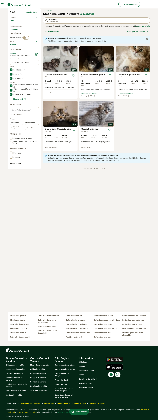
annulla (34, 53)
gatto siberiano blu (74, 316)
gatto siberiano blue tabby (105, 328)
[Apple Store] (114, 367)
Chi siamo (83, 362)
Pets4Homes (26, 403)
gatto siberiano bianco (75, 320)
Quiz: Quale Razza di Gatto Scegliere (63, 396)
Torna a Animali (17, 17)
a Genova (87, 14)
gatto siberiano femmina (48, 316)
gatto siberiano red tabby (77, 328)
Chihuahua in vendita (15, 365)
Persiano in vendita (38, 386)
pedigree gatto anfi (74, 337)
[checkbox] (11, 65)
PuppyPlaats (49, 403)
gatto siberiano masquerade (78, 333)
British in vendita (37, 369)
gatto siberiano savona (20, 324)
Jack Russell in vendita (16, 391)
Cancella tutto (31, 12)
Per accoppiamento (20, 39)
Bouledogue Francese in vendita (16, 385)
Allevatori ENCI (85, 383)
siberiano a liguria (17, 320)
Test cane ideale (86, 387)
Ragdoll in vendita (38, 373)
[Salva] (73, 75)
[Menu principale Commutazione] (2, 4)
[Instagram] (117, 374)
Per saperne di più (142, 26)
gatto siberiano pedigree (76, 324)
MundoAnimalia (63, 403)
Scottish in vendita (38, 382)
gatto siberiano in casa (132, 324)
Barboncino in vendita (15, 369)
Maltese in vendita (14, 395)
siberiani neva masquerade (134, 328)
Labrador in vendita (14, 373)
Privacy (82, 366)
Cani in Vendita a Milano (65, 365)
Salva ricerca (52, 31)
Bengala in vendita (38, 378)
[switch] (25, 48)
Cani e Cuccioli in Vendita (16, 359)
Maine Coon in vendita (39, 365)
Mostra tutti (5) (19, 162)
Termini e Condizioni (87, 379)
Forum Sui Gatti (61, 384)
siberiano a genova (18, 316)
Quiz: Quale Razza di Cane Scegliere (63, 389)
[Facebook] (111, 374)
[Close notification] (147, 39)
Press (81, 375)
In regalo (29, 34)
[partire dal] (16, 190)
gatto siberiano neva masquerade (47, 321)
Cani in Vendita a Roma (65, 369)
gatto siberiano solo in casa (134, 316)
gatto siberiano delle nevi (133, 320)
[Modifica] (36, 117)
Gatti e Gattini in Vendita (40, 359)
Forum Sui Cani (61, 380)
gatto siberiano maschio (20, 337)
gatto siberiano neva (47, 327)
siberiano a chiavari (18, 328)
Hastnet (37, 403)
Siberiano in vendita (38, 390)
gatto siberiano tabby (103, 316)
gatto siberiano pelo (103, 337)
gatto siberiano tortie (103, 324)
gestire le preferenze (66, 412)
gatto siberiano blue (103, 333)
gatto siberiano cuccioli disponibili (48, 332)
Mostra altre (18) (31, 108)
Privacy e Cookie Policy (26, 412)
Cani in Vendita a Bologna (62, 374)
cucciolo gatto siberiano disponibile (132, 334)
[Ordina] (135, 31)
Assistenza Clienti (86, 371)
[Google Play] (114, 359)
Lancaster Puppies (97, 403)
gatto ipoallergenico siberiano (107, 320)
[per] (32, 190)
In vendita (16, 34)
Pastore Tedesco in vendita (14, 379)
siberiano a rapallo (18, 333)
